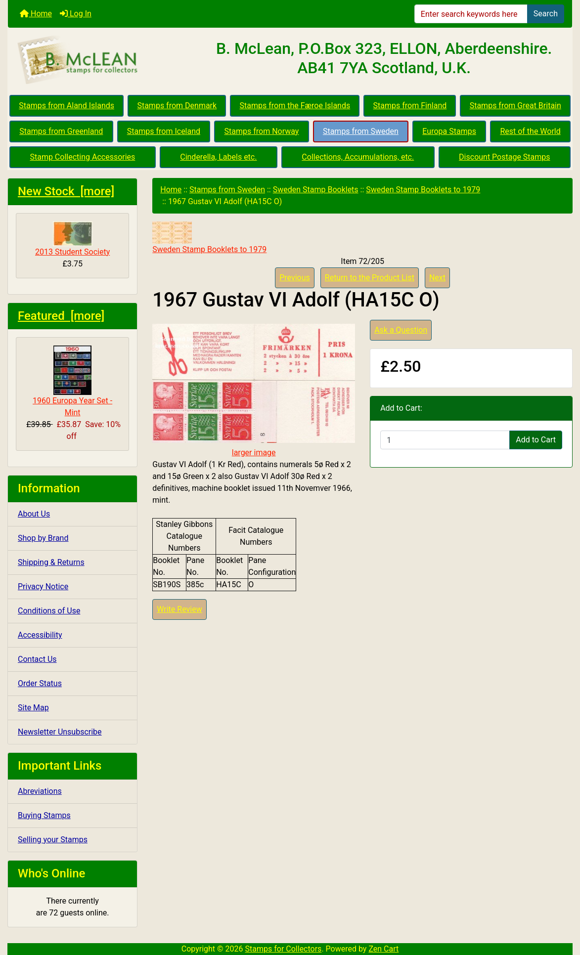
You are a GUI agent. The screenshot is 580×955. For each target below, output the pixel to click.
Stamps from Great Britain (515, 105)
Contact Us (37, 659)
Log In (75, 13)
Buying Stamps (44, 815)
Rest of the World (530, 131)
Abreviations (40, 791)
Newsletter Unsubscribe (60, 732)
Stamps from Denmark (177, 105)
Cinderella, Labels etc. (218, 157)
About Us (34, 514)
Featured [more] (61, 316)
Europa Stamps (449, 131)
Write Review (179, 609)
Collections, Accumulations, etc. (358, 157)
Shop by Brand (43, 538)
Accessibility (40, 635)
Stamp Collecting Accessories (82, 157)
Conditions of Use (49, 610)
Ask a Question (400, 330)
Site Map (33, 707)
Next (437, 277)
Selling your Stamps (53, 839)
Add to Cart (536, 439)
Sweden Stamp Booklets (315, 189)
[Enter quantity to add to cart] (445, 440)
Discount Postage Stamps (504, 157)
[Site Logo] (101, 60)
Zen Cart (383, 949)
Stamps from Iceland (163, 131)
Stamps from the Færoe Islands (295, 105)
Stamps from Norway (261, 131)
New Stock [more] (66, 191)
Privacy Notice (43, 586)
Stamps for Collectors (283, 949)
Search (546, 13)
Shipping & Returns (51, 562)
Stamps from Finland (410, 105)
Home (36, 13)
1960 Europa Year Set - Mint (72, 381)
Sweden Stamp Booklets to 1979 (423, 189)
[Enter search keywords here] (471, 13)
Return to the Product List (369, 277)
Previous (294, 277)
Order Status (40, 683)
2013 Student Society (72, 239)
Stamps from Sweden (361, 131)
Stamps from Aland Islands (66, 105)
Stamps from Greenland (61, 131)
